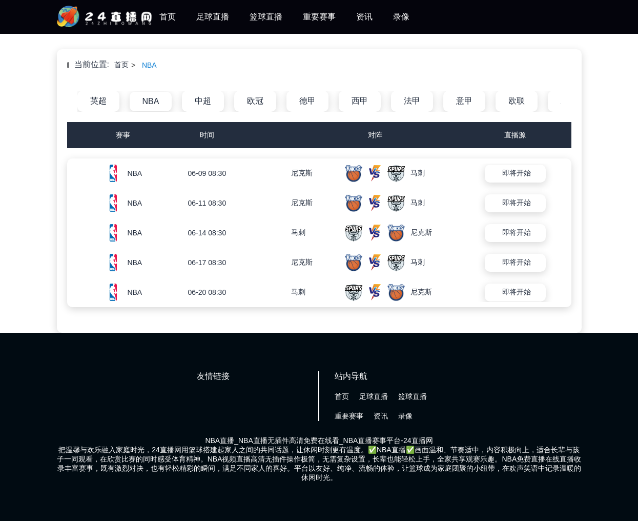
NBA (149, 65)
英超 (98, 100)
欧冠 (255, 100)
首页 (167, 16)
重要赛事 (319, 16)
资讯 (364, 16)
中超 (203, 100)
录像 (401, 16)
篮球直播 (266, 16)
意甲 (464, 100)
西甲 (360, 100)
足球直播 (212, 16)
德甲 (307, 100)
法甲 (412, 100)
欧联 (516, 100)
